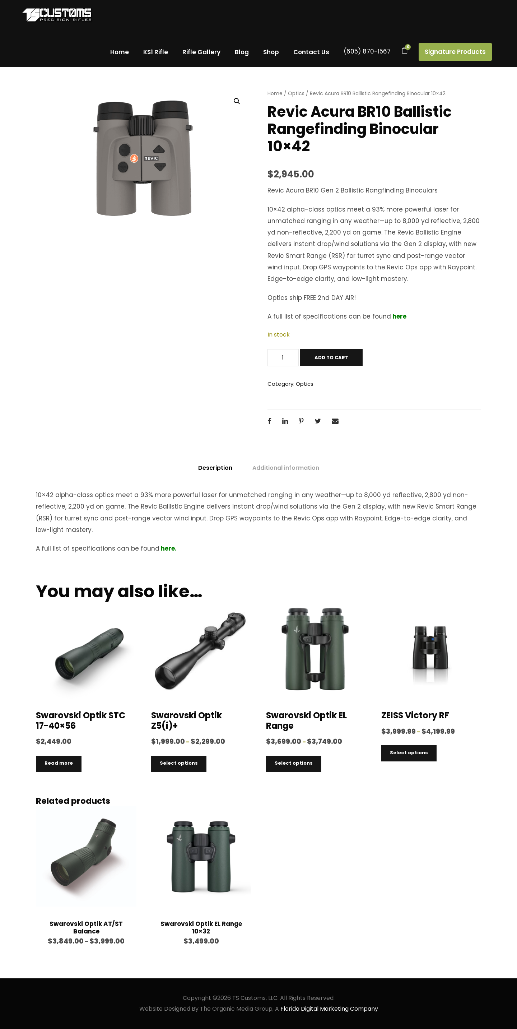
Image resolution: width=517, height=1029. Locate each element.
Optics (296, 93)
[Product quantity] (283, 357)
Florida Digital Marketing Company (329, 1009)
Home (119, 52)
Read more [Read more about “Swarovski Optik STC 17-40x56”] (59, 763)
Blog (242, 52)
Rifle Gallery (201, 52)
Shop (271, 52)
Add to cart (331, 357)
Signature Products (455, 51)
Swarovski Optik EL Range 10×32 (201, 927)
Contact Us (311, 52)
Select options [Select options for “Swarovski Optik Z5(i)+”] (179, 763)
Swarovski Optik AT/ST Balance (86, 927)
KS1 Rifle (155, 52)
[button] (236, 101)
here (398, 316)
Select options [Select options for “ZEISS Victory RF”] (409, 752)
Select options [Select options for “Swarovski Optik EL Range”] (294, 763)
